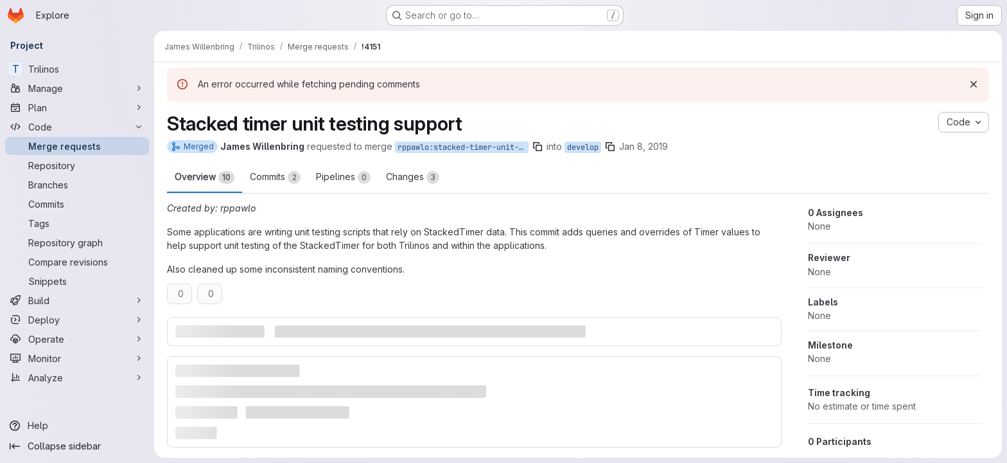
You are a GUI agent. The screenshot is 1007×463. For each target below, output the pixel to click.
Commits (275, 177)
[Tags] (77, 223)
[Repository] (77, 165)
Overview (204, 177)
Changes (412, 177)
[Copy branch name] (537, 146)
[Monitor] (77, 358)
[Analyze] (77, 377)
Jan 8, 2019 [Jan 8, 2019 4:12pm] (643, 146)
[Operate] (77, 339)
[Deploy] (77, 320)
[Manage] (77, 88)
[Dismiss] (973, 84)
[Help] (77, 426)
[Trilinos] (77, 69)
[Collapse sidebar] (77, 446)
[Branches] (77, 185)
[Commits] (77, 204)
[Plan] (77, 107)
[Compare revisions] (77, 262)
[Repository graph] (77, 242)
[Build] (77, 300)
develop (583, 147)
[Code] (77, 127)
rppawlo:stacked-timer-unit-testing (463, 147)
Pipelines (343, 177)
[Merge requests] (77, 146)
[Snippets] (77, 281)
